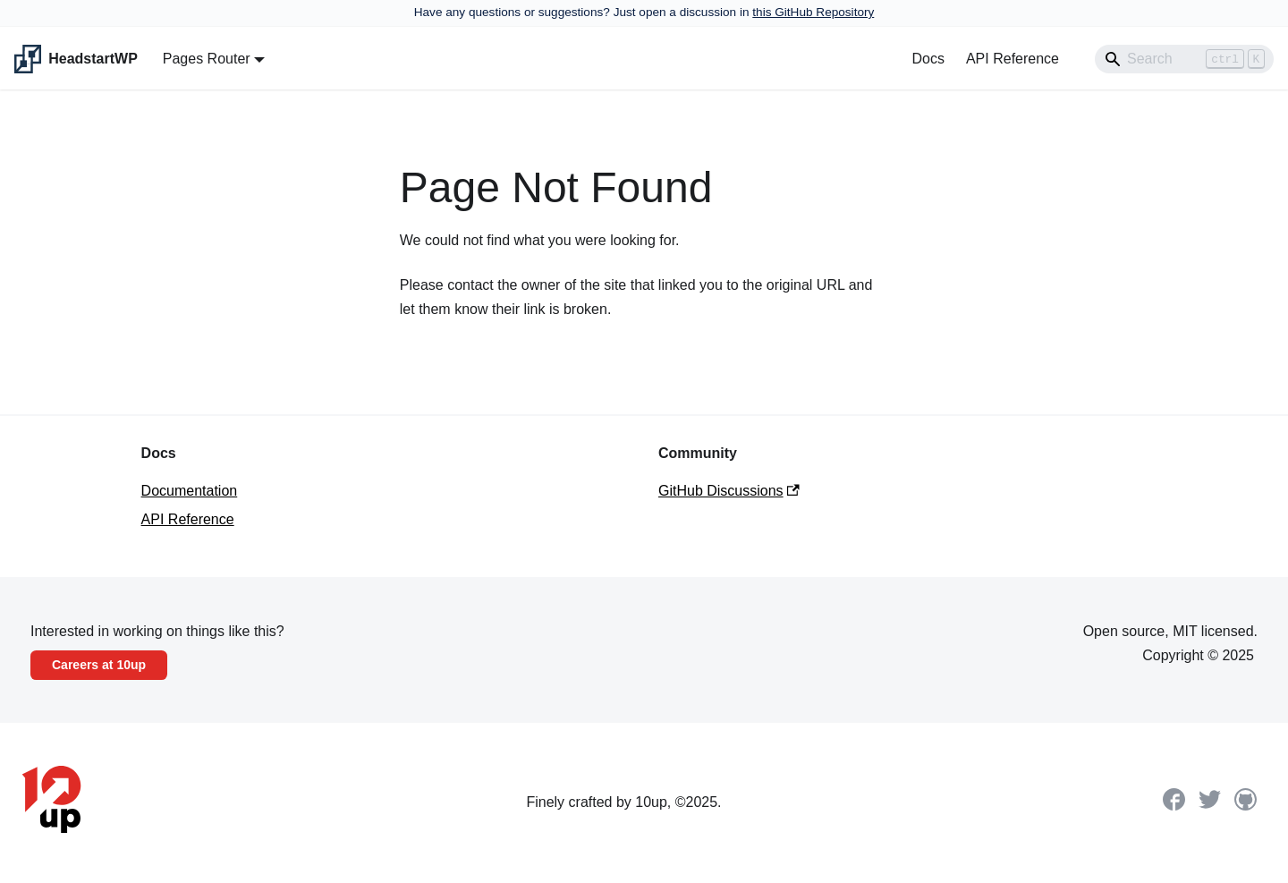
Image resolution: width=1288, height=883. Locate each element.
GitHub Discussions (729, 490)
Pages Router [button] (206, 58)
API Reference (1012, 58)
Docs (927, 58)
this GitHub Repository (813, 12)
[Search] (1184, 59)
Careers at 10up (99, 665)
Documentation (189, 490)
